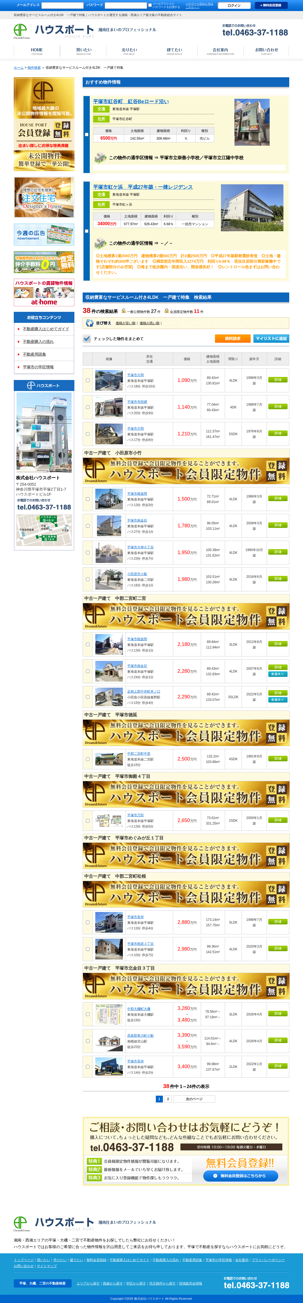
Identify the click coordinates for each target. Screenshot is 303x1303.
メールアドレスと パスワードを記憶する (166, 5)
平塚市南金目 (137, 520)
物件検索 (34, 68)
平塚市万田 (135, 815)
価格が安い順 (126, 323)
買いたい (43, 1260)
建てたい (76, 1260)
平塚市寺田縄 (137, 402)
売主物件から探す (162, 1283)
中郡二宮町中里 (138, 754)
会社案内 (241, 1260)
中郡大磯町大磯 (138, 1009)
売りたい (60, 1260)
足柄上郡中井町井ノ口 (143, 691)
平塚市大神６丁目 (140, 547)
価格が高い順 (149, 323)
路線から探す (113, 1283)
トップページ (24, 1260)
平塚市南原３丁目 (140, 944)
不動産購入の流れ (38, 341)
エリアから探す (88, 1283)
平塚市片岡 (135, 375)
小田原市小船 (137, 574)
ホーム (19, 68)
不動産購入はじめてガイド (46, 329)
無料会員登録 (271, 5)
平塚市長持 (135, 917)
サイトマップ (47, 1266)
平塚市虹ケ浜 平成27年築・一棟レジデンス (143, 187)
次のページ (194, 1099)
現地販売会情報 (190, 1283)
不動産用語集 (34, 354)
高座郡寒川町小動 (140, 1036)
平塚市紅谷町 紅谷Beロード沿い (131, 101)
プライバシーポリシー (268, 1260)
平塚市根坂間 (137, 494)
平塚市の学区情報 (38, 367)
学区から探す (136, 1283)
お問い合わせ (24, 1266)
